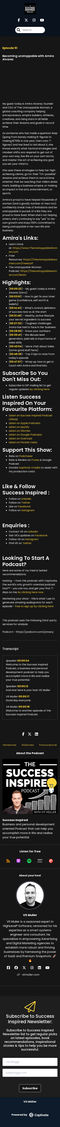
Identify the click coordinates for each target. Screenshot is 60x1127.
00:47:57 (15, 362)
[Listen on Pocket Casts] (51, 861)
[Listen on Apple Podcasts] (18, 861)
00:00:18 (24, 707)
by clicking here (39, 389)
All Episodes (28, 745)
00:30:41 (15, 335)
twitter (27, 543)
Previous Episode (48, 745)
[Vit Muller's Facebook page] (10, 967)
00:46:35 (15, 354)
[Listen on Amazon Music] (40, 861)
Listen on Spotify (19, 427)
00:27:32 (15, 323)
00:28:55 (15, 331)
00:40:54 (16, 346)
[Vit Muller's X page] (26, 967)
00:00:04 (23, 661)
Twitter (25, 502)
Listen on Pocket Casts (23, 442)
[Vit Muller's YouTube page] (49, 967)
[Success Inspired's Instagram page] (32, 20)
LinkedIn (33, 531)
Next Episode (9, 745)
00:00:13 (22, 686)
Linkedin (26, 499)
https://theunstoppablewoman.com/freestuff (33, 261)
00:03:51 (15, 296)
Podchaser (26, 456)
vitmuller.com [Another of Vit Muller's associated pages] (28, 974)
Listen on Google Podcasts (25, 435)
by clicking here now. (31, 592)
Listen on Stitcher (20, 431)
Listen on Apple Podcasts (24, 423)
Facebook (24, 506)
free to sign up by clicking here (34, 606)
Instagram (27, 510)
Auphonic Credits (29, 467)
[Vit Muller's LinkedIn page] (41, 967)
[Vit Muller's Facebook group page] (18, 967)
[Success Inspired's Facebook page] (19, 20)
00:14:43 (15, 308)
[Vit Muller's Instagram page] (33, 967)
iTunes (35, 460)
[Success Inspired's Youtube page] (40, 20)
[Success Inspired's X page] (24, 20)
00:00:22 (15, 289)
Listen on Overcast (20, 438)
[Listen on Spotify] (29, 861)
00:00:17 (24, 696)
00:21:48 (15, 315)
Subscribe (30, 1088)
